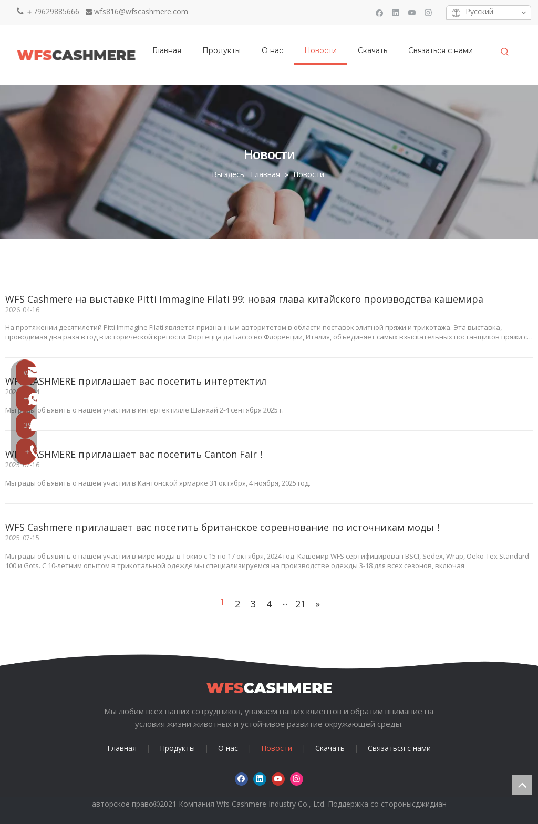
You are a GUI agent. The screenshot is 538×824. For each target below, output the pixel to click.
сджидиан (429, 804)
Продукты (177, 748)
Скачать (330, 748)
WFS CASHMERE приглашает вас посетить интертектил (135, 381)
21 (300, 604)
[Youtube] (412, 12)
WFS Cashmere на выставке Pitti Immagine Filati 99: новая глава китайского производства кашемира (244, 299)
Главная (122, 748)
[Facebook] (379, 12)
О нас (228, 748)
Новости (276, 748)
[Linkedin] (395, 12)
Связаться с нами (399, 748)
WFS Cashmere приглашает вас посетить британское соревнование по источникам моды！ (224, 527)
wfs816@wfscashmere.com (141, 11)
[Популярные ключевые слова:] (504, 52)
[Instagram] (428, 12)
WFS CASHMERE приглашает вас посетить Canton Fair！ (135, 454)
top (522, 785)
